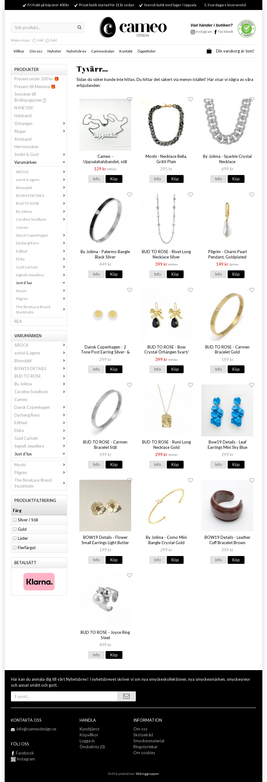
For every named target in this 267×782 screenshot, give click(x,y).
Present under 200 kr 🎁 (36, 78)
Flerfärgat (27, 547)
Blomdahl (41, 187)
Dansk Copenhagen (41, 235)
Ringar (40, 131)
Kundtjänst (89, 728)
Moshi (41, 290)
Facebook (225, 31)
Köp (114, 178)
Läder (23, 538)
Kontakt (125, 51)
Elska (41, 259)
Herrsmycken (26, 146)
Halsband (23, 115)
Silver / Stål (28, 519)
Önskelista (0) (92, 746)
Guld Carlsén (41, 267)
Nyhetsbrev (76, 51)
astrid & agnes (41, 179)
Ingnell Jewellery (41, 275)
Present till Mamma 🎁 (35, 86)
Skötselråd (143, 734)
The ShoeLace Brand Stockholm (41, 309)
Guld (22, 529)
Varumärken (40, 162)
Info (96, 178)
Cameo (22, 227)
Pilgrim (41, 298)
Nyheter (54, 51)
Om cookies (144, 752)
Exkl (53, 40)
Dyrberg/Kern (41, 243)
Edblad (41, 251)
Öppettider (146, 51)
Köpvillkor (89, 734)
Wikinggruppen (147, 773)
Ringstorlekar (145, 746)
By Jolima (41, 211)
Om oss (35, 51)
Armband (23, 139)
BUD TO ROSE (41, 203)
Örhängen (40, 123)
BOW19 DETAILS (41, 195)
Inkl (40, 40)
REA (18, 321)
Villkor (18, 51)
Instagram (23, 758)
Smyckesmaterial (148, 740)
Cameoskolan (102, 51)
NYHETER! (24, 107)
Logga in (87, 740)
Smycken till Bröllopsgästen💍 (30, 97)
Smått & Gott (40, 154)
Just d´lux (41, 282)
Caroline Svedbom (41, 219)
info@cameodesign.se (36, 728)
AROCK (41, 171)
